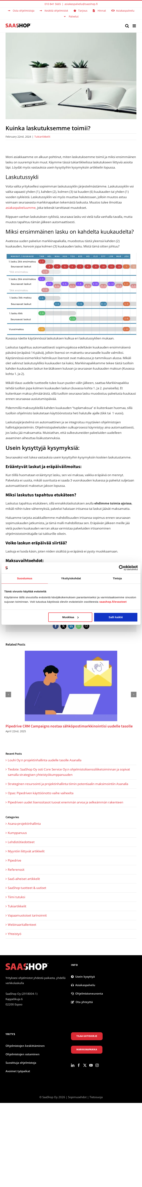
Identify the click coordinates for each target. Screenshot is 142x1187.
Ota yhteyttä (82, 1002)
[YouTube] (91, 1065)
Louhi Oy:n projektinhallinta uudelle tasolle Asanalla (44, 760)
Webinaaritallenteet (22, 924)
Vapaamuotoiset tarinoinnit (27, 915)
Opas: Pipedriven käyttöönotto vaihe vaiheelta (40, 793)
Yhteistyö (14, 934)
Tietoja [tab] (117, 578)
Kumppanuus (17, 833)
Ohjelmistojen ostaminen (23, 1054)
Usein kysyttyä (83, 976)
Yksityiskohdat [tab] (71, 578)
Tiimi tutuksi (16, 897)
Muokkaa (70, 617)
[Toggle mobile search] (127, 26)
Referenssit (16, 869)
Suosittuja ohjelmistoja (21, 1062)
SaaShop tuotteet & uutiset (27, 888)
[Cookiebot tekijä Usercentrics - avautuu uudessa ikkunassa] (121, 568)
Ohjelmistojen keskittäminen (25, 1046)
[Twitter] (85, 1065)
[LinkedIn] (72, 1065)
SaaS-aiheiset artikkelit (24, 879)
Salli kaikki (116, 617)
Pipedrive (14, 860)
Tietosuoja (96, 1097)
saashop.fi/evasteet (113, 601)
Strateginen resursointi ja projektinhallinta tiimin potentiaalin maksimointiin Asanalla (68, 784)
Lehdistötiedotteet (21, 842)
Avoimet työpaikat (18, 1071)
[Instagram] (97, 1065)
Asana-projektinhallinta (24, 823)
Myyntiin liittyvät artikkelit (26, 851)
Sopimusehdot (77, 1097)
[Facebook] (78, 1065)
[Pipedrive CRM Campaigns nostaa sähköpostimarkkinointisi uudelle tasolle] (71, 653)
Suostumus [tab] (24, 578)
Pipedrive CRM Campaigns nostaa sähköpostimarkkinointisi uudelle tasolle (69, 726)
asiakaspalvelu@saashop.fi (81, 4)
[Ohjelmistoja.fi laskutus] (71, 76)
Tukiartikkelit (42, 136)
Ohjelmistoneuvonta (87, 993)
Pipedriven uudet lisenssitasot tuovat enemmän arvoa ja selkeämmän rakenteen (65, 802)
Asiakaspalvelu (83, 985)
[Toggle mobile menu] (134, 26)
